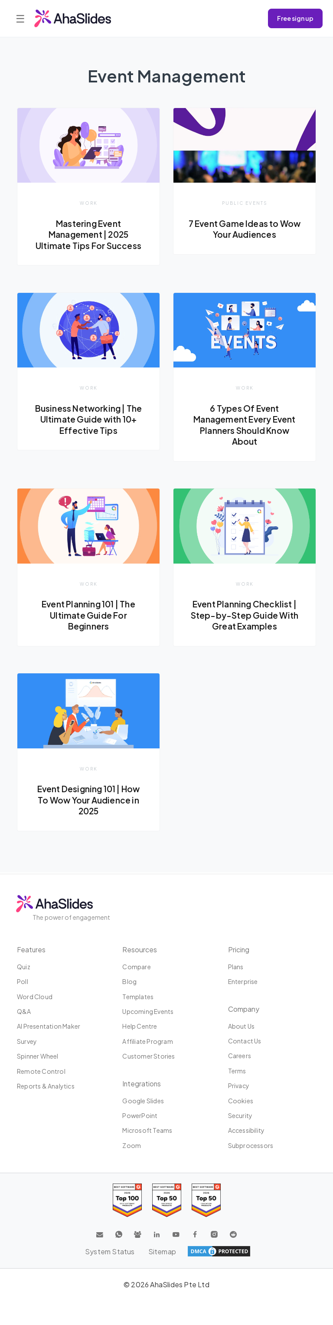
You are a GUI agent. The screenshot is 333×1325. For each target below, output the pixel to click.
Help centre (139, 1026)
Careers (239, 1056)
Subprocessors (251, 1145)
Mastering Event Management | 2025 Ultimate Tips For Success (88, 234)
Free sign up (295, 18)
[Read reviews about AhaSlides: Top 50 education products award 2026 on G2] (166, 1200)
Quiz (23, 967)
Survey (27, 1041)
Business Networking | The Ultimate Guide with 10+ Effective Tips (89, 419)
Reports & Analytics (46, 1086)
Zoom (131, 1145)
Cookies (240, 1101)
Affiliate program (147, 1041)
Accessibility (246, 1130)
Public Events (245, 203)
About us (241, 1026)
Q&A (24, 1011)
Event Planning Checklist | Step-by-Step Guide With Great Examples (244, 615)
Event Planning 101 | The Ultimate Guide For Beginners (88, 615)
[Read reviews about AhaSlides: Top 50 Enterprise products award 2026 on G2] (206, 1200)
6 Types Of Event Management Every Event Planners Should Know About (244, 425)
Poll (22, 981)
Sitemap (162, 1251)
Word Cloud (34, 996)
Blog (129, 981)
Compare (136, 967)
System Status (109, 1251)
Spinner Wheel (38, 1056)
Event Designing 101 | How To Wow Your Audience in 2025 (89, 800)
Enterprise (243, 981)
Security (240, 1115)
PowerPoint (139, 1115)
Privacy (238, 1085)
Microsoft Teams (147, 1130)
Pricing (239, 949)
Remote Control (41, 1071)
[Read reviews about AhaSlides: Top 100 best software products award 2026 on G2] (127, 1200)
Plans (236, 967)
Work (89, 203)
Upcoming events (147, 1011)
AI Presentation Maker (48, 1026)
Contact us (244, 1041)
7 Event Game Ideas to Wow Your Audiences (244, 229)
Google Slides (143, 1101)
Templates (137, 996)
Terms (237, 1071)
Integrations (142, 1083)
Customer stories (148, 1056)
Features (31, 949)
